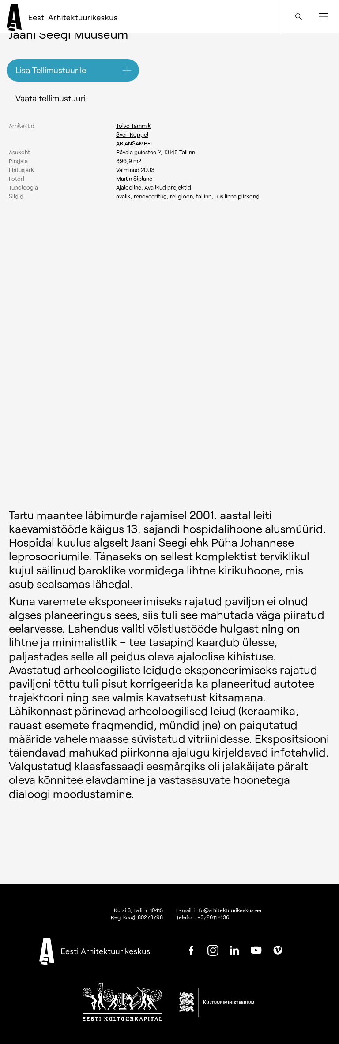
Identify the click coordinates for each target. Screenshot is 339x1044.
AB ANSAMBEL (135, 143)
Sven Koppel (132, 134)
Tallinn (203, 196)
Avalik (123, 196)
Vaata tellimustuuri (50, 98)
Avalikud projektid (167, 187)
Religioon (181, 196)
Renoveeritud (150, 196)
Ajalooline (128, 187)
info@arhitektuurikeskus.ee (227, 910)
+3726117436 (213, 917)
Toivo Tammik (133, 125)
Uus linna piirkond (237, 196)
